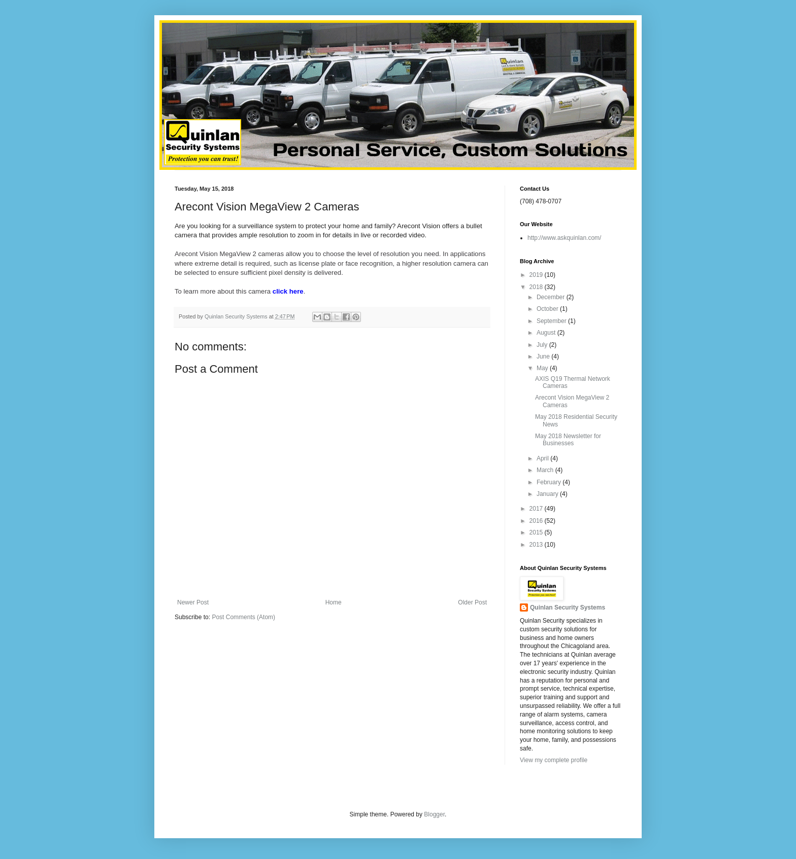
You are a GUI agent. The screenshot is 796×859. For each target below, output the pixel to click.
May (543, 368)
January (548, 493)
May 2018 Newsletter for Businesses (568, 440)
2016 (537, 520)
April (543, 458)
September (552, 321)
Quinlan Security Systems (567, 607)
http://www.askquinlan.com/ (564, 237)
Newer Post (193, 602)
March (546, 470)
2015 (537, 532)
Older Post (472, 602)
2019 (537, 274)
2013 (537, 544)
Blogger (434, 814)
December (552, 297)
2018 (537, 287)
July (543, 344)
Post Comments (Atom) (243, 617)
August (547, 332)
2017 (537, 508)
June (544, 356)
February (549, 482)
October (548, 308)
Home (333, 602)
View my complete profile (553, 760)
